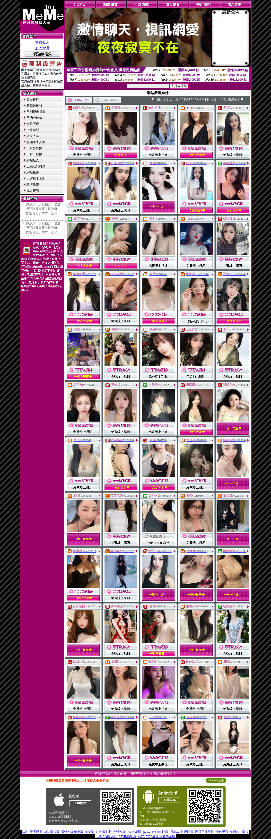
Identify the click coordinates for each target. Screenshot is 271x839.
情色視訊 (222, 832)
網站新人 (32, 160)
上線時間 (32, 130)
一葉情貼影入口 (106, 836)
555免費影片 (127, 836)
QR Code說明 (216, 780)
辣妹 (141, 836)
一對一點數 (34, 154)
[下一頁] (210, 99)
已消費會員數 (35, 111)
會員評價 (32, 124)
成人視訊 (32, 190)
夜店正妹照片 (204, 832)
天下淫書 (36, 832)
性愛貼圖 (187, 832)
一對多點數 (34, 148)
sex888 (156, 832)
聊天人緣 (32, 136)
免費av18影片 (239, 832)
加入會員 (42, 48)
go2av (146, 832)
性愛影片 (105, 832)
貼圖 (165, 832)
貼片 (25, 832)
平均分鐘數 (34, 118)
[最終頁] (233, 99)
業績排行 (32, 99)
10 (202, 99)
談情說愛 (32, 184)
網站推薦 (32, 172)
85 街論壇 (134, 832)
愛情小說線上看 (72, 832)
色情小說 (119, 832)
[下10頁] (222, 99)
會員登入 (42, 42)
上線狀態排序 (35, 166)
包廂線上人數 (35, 142)
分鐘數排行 (34, 105)
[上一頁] (173, 99)
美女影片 (91, 832)
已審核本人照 (35, 178)
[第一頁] (162, 99)
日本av (174, 832)
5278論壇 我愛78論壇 (160, 836)
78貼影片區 (52, 832)
